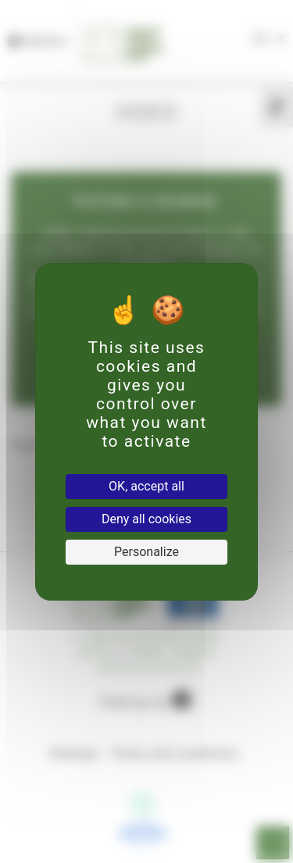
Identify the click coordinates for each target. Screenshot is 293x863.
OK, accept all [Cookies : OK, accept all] (146, 486)
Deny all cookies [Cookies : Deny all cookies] (146, 519)
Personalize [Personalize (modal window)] (146, 551)
